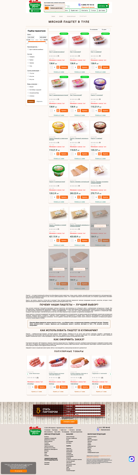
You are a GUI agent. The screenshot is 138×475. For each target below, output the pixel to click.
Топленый (68, 453)
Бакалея (69, 434)
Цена (29, 34)
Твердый (68, 458)
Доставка (102, 10)
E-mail (68, 411)
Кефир (89, 449)
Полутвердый (69, 456)
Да (46, 8)
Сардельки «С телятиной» (99, 373)
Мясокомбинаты (48, 431)
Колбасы (46, 436)
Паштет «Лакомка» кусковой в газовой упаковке (99, 182)
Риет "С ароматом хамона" (57, 52)
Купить (64, 67)
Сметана (90, 441)
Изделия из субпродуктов (50, 449)
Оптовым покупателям (76, 431)
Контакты (84, 10)
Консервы (68, 443)
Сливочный (69, 450)
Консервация (69, 441)
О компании (47, 430)
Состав (29, 54)
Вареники (46, 464)
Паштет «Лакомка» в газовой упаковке (57, 225)
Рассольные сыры (71, 464)
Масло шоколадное (92, 439)
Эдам (67, 467)
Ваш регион (70, 414)
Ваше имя (69, 406)
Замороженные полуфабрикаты (51, 459)
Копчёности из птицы (49, 447)
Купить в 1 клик (59, 72)
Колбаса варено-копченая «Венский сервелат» (56, 374)
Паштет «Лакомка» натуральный (79, 181)
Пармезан (68, 448)
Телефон (69, 409)
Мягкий (68, 469)
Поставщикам (65, 431)
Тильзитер (69, 462)
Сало (45, 454)
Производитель (32, 47)
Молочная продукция (97, 434)
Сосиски (46, 443)
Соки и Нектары (70, 436)
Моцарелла (69, 465)
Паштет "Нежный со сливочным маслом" (58, 139)
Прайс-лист (74, 10)
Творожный (69, 451)
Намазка (46, 455)
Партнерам (54, 430)
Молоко (90, 447)
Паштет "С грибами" (96, 138)
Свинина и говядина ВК (50, 438)
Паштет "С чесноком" (97, 95)
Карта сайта (57, 431)
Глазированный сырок (93, 452)
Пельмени (46, 462)
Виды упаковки (32, 84)
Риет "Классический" (76, 95)
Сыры (68, 446)
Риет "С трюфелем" (96, 52)
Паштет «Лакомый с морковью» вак (79, 139)
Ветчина (46, 451)
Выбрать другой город (56, 8)
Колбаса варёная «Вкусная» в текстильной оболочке (79, 374)
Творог (89, 443)
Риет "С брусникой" (75, 52)
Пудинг (89, 444)
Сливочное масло (92, 436)
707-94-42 (103, 427)
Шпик (45, 452)
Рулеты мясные (48, 441)
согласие (67, 417)
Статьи (93, 10)
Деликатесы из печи (49, 439)
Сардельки (47, 444)
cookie (25, 465)
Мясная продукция (52, 434)
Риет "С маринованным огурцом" (58, 95)
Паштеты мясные (48, 446)
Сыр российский (70, 461)
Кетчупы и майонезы (71, 438)
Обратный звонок (88, 7)
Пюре (67, 439)
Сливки (89, 451)
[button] (27, 374)
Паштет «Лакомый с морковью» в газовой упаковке (79, 225)
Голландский (69, 454)
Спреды (90, 438)
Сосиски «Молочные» (33, 373)
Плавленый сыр (92, 446)
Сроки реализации (33, 70)
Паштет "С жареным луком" (57, 181)
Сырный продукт (70, 470)
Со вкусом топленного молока (74, 459)
